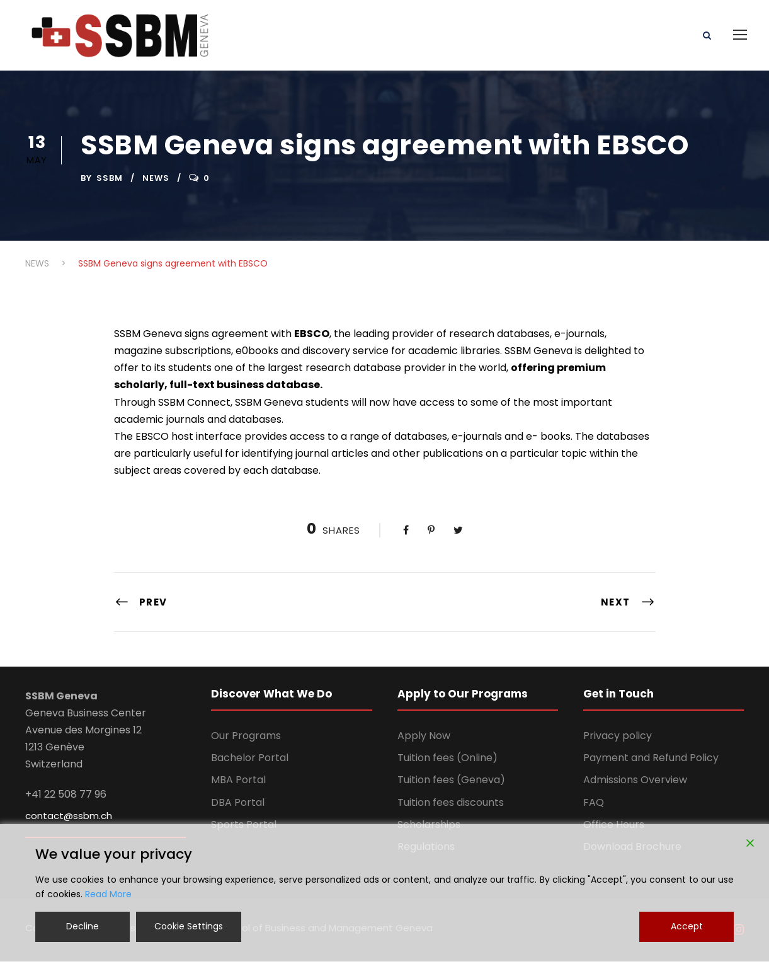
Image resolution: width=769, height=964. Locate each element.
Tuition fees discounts (450, 805)
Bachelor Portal (249, 761)
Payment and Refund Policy (651, 761)
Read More (108, 894)
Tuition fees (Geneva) (451, 783)
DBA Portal (238, 805)
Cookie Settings (188, 926)
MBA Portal (238, 783)
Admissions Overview (635, 783)
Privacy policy (617, 739)
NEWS (155, 181)
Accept (687, 926)
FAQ (593, 805)
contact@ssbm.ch (68, 818)
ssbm (109, 181)
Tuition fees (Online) (447, 761)
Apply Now (423, 739)
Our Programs (246, 739)
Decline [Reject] (82, 926)
